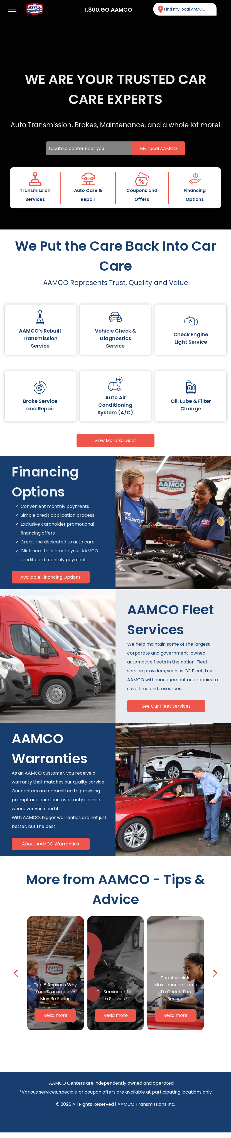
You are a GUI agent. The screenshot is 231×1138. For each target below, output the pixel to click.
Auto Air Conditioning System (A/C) (115, 405)
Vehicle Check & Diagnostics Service (115, 338)
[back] (16, 973)
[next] (215, 973)
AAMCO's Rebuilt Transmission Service (40, 338)
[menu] (12, 9)
